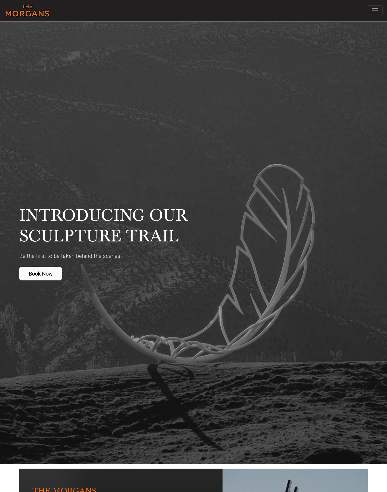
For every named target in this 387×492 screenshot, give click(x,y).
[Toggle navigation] (375, 10)
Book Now (41, 273)
